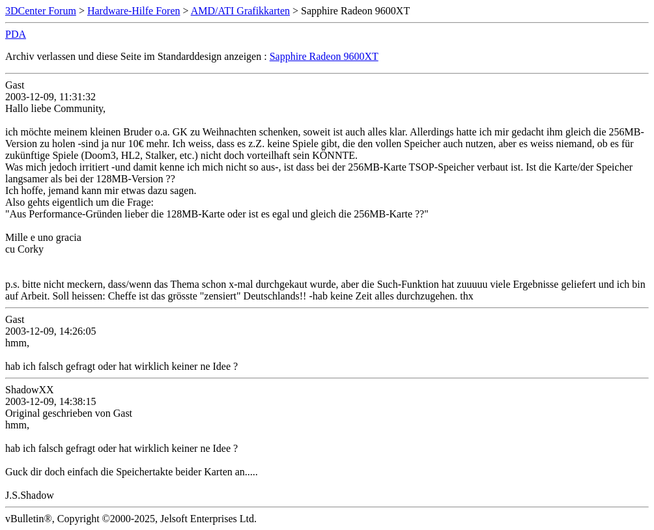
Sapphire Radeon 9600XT (324, 56)
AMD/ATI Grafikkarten (240, 10)
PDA (15, 34)
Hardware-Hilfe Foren (133, 10)
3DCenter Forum (40, 10)
